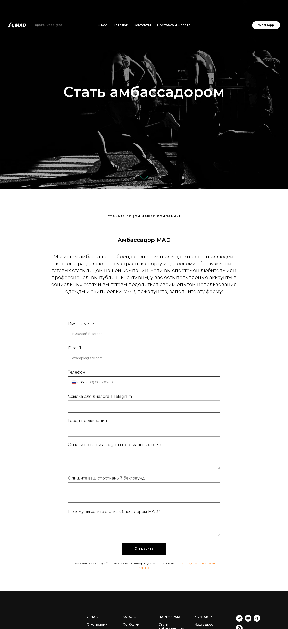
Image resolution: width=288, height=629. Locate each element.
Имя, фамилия (82, 323)
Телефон (76, 372)
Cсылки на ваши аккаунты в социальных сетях (115, 444)
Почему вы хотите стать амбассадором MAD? (114, 511)
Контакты (142, 25)
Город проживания (87, 420)
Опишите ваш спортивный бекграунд (106, 478)
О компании (97, 624)
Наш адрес (203, 624)
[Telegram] (257, 620)
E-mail (74, 348)
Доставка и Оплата (174, 25)
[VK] (239, 620)
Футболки (131, 624)
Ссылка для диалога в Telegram (100, 396)
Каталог (120, 25)
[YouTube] (248, 620)
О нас (102, 25)
